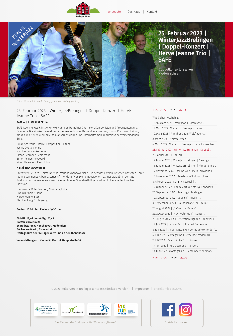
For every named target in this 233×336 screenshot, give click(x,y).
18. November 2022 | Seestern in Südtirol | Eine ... (181, 176)
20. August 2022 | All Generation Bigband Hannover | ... (184, 219)
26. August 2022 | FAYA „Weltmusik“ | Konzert (178, 213)
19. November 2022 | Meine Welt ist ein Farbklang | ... (183, 171)
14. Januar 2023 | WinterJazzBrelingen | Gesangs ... (181, 160)
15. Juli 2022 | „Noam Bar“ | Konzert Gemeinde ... (180, 224)
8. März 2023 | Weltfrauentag (169, 139)
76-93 (182, 110)
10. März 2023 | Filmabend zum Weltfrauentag (179, 133)
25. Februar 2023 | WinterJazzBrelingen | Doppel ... (181, 149)
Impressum (142, 289)
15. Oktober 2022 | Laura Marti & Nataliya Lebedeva (182, 187)
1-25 (155, 110)
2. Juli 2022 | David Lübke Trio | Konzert (175, 240)
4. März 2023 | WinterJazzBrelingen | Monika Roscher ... (184, 144)
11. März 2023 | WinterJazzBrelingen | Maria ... (178, 128)
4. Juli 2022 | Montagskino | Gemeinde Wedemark (181, 235)
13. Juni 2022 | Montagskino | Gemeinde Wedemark (182, 251)
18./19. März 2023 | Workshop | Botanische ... (178, 123)
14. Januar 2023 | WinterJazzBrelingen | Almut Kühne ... (184, 165)
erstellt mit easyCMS (168, 289)
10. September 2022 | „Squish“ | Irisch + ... (176, 197)
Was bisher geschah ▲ (165, 117)
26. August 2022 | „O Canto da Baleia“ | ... (176, 208)
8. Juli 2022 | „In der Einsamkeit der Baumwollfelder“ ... (184, 229)
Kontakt (152, 12)
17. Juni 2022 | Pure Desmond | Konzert (175, 245)
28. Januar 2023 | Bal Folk (167, 155)
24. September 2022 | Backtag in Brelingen (177, 192)
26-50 (163, 110)
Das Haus (134, 12)
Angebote (114, 12)
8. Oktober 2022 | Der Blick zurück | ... (174, 181)
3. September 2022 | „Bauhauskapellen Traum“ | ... (182, 203)
